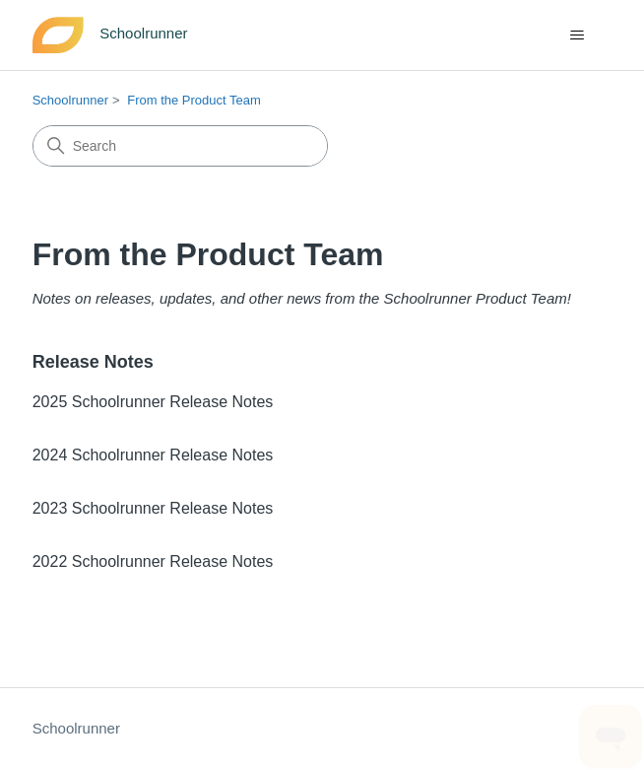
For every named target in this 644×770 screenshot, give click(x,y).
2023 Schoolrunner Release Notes (153, 508)
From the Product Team (194, 100)
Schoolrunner (70, 100)
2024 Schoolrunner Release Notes (153, 455)
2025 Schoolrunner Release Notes (153, 401)
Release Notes (93, 362)
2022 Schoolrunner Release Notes (153, 561)
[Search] (180, 146)
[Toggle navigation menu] (577, 35)
